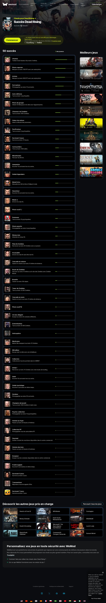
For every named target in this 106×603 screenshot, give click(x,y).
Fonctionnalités (63, 4)
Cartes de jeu (43, 4)
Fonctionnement (24, 4)
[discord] (42, 594)
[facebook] (57, 594)
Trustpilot (10, 555)
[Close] (103, 573)
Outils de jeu (53, 4)
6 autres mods (56, 41)
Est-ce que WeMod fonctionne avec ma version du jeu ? (27, 562)
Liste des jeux (33, 4)
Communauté (74, 4)
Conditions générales (38, 586)
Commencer (12, 40)
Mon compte (83, 4)
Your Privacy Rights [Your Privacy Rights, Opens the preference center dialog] (96, 598)
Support (71, 586)
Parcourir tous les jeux (92, 504)
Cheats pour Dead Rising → (25, 18)
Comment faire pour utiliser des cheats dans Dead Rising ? (27, 559)
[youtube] (64, 594)
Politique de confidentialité (56, 586)
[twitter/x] (49, 593)
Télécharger (97, 4)
